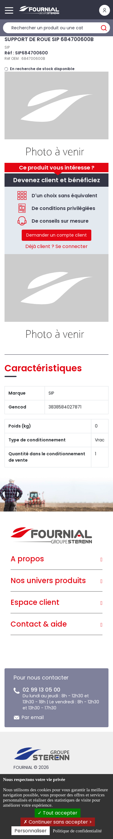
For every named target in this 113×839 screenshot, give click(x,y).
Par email (32, 717)
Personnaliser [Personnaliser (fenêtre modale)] (30, 830)
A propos (27, 559)
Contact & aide (39, 624)
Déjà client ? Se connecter (56, 246)
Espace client (35, 602)
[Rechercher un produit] (56, 27)
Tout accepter (57, 812)
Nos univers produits (48, 581)
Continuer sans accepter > (58, 821)
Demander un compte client (56, 235)
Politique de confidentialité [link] (77, 830)
